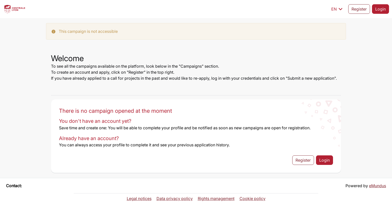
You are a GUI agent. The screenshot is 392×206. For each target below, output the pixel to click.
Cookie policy (253, 198)
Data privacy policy (174, 198)
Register (359, 9)
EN (337, 9)
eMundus (377, 185)
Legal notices (139, 198)
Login (380, 9)
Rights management (216, 198)
